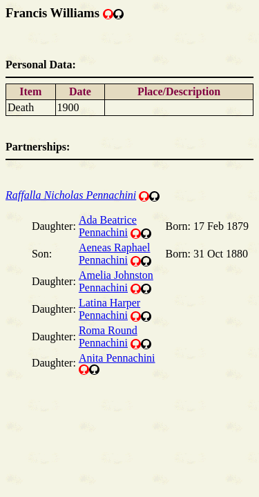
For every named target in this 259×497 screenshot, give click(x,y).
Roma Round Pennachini (108, 336)
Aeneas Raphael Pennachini (115, 254)
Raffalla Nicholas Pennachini (71, 195)
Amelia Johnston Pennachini (116, 281)
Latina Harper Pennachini (109, 309)
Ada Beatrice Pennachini (108, 226)
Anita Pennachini (117, 358)
